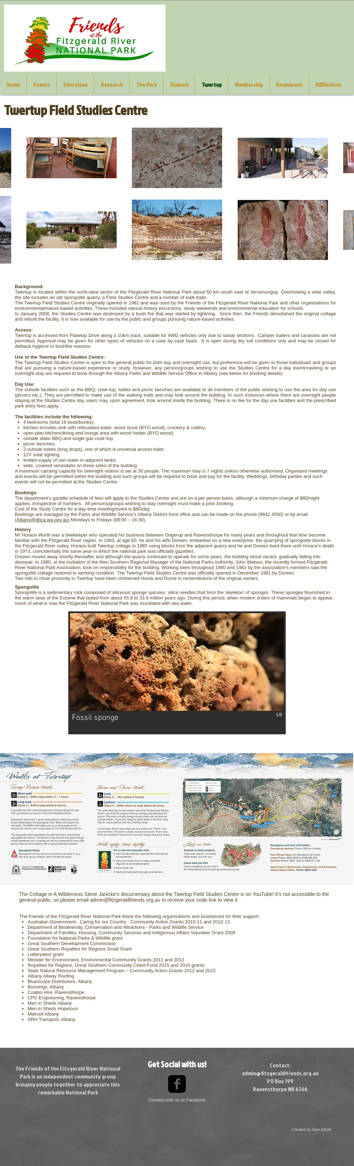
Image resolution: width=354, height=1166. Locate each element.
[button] (177, 672)
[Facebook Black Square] (177, 1084)
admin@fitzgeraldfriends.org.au (125, 900)
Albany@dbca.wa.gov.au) (42, 519)
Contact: (280, 1065)
